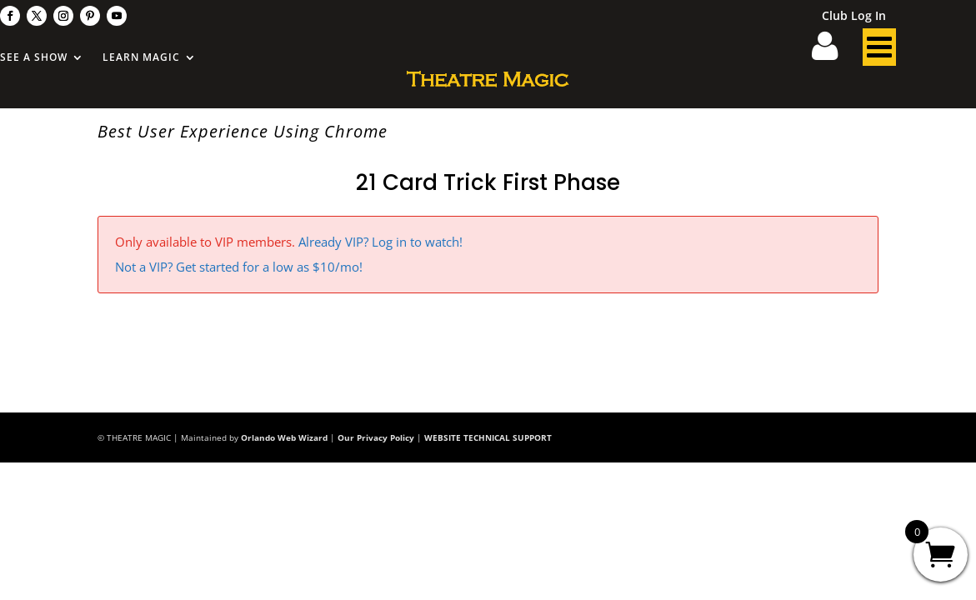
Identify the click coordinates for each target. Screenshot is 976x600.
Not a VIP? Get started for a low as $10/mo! (239, 266)
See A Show (34, 58)
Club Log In (854, 16)
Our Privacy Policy (376, 437)
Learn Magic (141, 58)
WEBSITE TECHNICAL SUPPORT (488, 437)
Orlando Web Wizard (284, 437)
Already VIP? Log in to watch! (380, 241)
